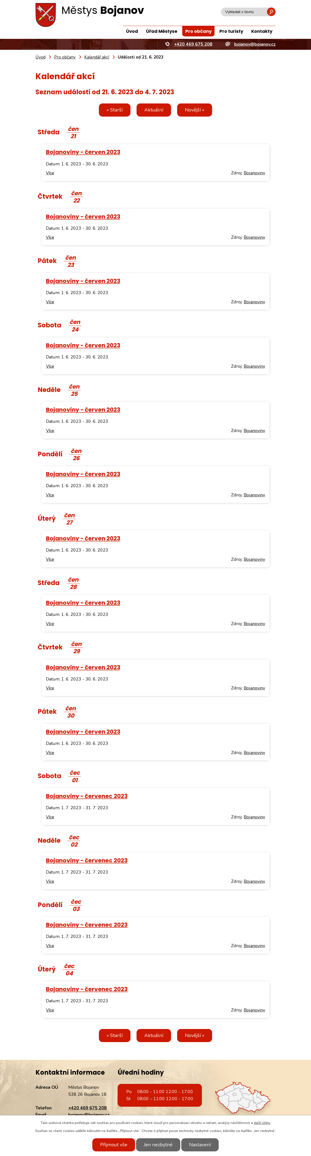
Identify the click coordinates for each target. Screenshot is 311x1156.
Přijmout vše (113, 1144)
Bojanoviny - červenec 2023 (87, 796)
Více (50, 173)
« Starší (115, 110)
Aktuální (153, 110)
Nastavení (200, 1144)
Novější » (194, 110)
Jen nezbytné (158, 1144)
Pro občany (198, 31)
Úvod (132, 31)
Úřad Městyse (161, 31)
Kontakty (261, 31)
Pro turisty (231, 31)
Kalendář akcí (96, 57)
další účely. (262, 1123)
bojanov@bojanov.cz (89, 1115)
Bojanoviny (254, 173)
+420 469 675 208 (87, 1108)
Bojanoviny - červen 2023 (83, 152)
